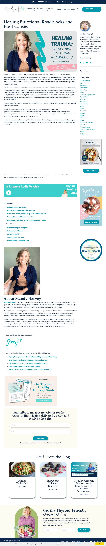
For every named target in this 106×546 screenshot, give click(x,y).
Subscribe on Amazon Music (18, 241)
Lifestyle (49, 9)
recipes (82, 113)
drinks (82, 92)
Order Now (91, 171)
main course (84, 104)
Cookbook (71, 9)
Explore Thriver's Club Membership (20, 217)
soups (82, 120)
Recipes (40, 9)
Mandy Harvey (9, 302)
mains (82, 106)
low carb (83, 102)
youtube (83, 134)
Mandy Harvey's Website (16, 207)
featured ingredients (87, 95)
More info (78, 544)
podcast (83, 111)
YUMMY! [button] (83, 530)
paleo (82, 108)
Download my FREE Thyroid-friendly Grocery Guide (26, 220)
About (59, 9)
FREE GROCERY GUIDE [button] (91, 9)
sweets (82, 125)
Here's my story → (86, 58)
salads (82, 115)
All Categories (85, 81)
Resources (31, 9)
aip (81, 83)
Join (64, 9)
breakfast (83, 85)
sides (81, 118)
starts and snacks (86, 122)
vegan (82, 132)
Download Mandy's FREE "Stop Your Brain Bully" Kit (26, 214)
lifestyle (83, 99)
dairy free (83, 90)
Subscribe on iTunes (15, 231)
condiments (84, 88)
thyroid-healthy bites (87, 129)
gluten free (84, 97)
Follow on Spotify (13, 234)
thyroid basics (85, 127)
